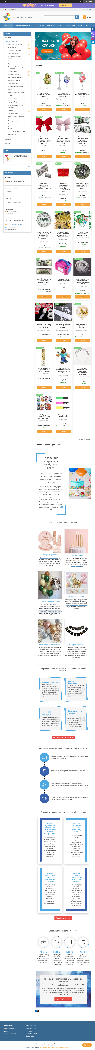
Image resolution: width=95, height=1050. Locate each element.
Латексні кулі (12, 47)
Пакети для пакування (14, 121)
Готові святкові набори (15, 44)
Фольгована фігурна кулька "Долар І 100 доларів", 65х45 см (44, 186)
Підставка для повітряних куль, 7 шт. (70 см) (63, 94)
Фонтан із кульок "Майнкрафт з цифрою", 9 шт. (82, 233)
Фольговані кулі (31, 1028)
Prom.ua (56, 1044)
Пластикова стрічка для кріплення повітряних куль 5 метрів (82, 281)
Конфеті (10, 110)
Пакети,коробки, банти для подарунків (16, 67)
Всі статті (28, 166)
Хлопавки (29, 1031)
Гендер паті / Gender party (15, 95)
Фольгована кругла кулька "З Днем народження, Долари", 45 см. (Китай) (44, 235)
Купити (44, 109)
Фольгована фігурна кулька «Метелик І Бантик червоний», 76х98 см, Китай (44, 140)
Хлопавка (11, 61)
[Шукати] (77, 17)
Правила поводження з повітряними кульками (21, 156)
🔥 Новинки (39, 25)
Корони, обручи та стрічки (16, 92)
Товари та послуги (22, 25)
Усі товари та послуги (83, 439)
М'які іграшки (12, 134)
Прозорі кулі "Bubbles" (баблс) (15, 57)
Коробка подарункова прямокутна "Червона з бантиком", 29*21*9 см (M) (63, 187)
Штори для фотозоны (14, 50)
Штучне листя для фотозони (16, 131)
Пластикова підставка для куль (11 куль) (44, 94)
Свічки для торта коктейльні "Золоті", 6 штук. (44, 369)
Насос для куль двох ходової (63, 415)
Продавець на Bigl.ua (47, 1045)
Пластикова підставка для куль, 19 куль (82, 94)
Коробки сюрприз (13, 113)
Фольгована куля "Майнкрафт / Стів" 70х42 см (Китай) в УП (63, 370)
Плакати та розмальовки (15, 86)
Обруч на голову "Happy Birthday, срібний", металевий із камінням (82, 371)
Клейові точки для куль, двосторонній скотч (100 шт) (44, 326)
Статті (7, 150)
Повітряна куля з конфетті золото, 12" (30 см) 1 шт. (82, 326)
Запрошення (11, 124)
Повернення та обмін (74, 25)
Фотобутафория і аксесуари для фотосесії (16, 117)
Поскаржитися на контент (47, 1047)
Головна (8, 25)
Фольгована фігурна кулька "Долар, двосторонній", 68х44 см (82, 140)
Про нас (8, 139)
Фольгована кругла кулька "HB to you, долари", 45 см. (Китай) (82, 186)
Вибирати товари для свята (63, 737)
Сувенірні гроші (12, 98)
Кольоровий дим (13, 83)
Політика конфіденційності (62, 1047)
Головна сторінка (8, 1028)
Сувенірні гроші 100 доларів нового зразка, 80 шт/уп (44, 280)
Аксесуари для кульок (14, 80)
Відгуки (7, 143)
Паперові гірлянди (13, 74)
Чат (87, 1045)
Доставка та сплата (54, 25)
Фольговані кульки (13, 53)
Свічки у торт (30, 1036)
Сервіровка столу (13, 64)
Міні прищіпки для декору (15, 77)
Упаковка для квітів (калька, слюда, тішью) (16, 101)
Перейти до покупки (63, 918)
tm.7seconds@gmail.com (14, 224)
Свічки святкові (12, 71)
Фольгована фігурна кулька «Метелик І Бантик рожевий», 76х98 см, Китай (63, 140)
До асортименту (63, 999)
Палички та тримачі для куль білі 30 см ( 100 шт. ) (63, 326)
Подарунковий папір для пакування (15, 106)
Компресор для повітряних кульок (63, 279)
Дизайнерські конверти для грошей (16, 127)
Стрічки (10, 89)
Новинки (8, 37)
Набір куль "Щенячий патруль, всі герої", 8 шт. (44, 416)
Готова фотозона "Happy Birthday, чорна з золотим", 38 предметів (63, 234)
